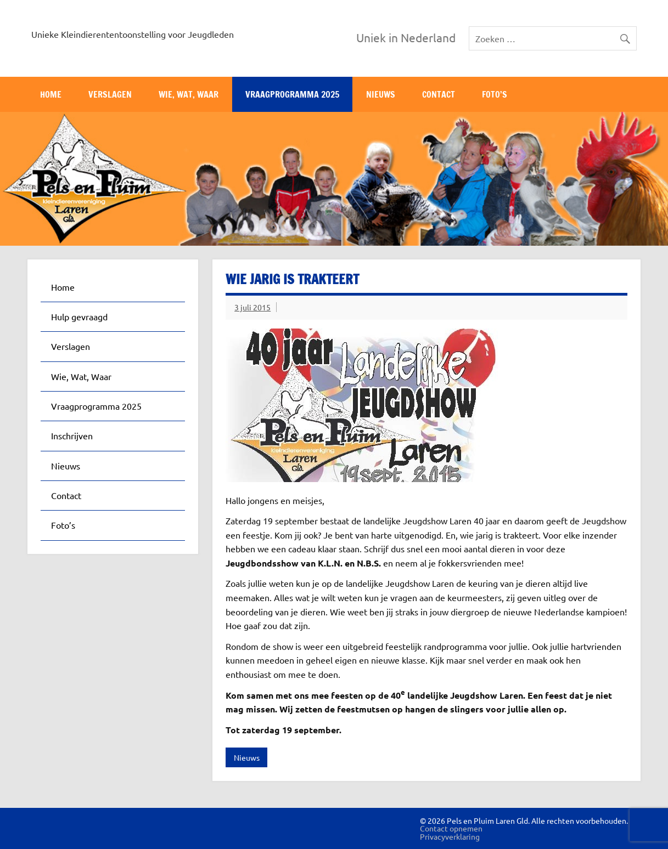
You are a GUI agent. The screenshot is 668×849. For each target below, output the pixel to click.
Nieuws (380, 94)
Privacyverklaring (450, 836)
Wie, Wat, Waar (188, 94)
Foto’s (494, 94)
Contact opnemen (451, 828)
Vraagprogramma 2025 (292, 94)
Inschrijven (72, 435)
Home (50, 94)
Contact (438, 94)
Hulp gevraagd (79, 316)
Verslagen (110, 94)
